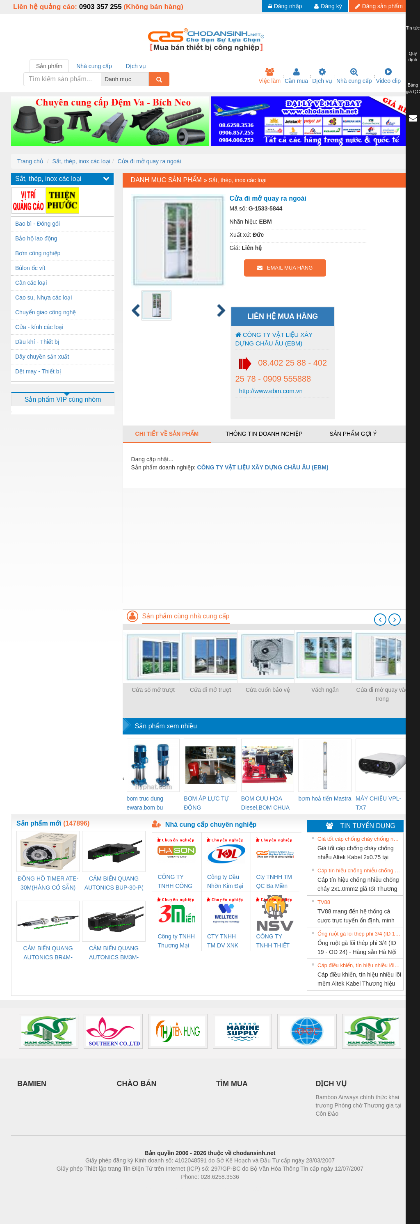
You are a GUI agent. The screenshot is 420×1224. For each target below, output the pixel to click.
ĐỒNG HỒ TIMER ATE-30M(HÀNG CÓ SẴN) (48, 883)
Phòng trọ (157, 1189)
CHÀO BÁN (137, 1084)
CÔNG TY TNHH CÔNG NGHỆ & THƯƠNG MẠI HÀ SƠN (176, 882)
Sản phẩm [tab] (49, 66)
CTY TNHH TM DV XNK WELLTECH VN (222, 941)
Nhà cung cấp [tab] (94, 66)
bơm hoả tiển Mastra (324, 798)
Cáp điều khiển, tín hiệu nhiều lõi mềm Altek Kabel (359, 965)
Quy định (413, 56)
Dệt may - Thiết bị (38, 371)
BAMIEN (31, 1084)
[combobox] (146, 79)
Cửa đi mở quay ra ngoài (149, 161)
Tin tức (413, 27)
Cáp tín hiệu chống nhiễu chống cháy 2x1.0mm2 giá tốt (359, 870)
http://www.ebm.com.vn (270, 390)
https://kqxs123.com (249, 1189)
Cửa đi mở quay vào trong (382, 694)
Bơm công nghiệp (37, 253)
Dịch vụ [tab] (136, 66)
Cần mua (296, 76)
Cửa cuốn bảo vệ (268, 689)
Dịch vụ (322, 76)
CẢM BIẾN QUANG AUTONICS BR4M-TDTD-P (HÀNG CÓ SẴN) (48, 953)
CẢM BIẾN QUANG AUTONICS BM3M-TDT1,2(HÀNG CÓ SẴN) (114, 953)
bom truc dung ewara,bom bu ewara (145, 803)
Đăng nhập (285, 6)
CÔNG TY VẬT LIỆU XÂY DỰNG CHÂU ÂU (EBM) (274, 339)
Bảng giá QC (413, 88)
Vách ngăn (325, 689)
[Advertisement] (266, 545)
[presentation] (380, 619)
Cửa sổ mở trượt (153, 689)
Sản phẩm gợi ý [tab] (353, 433)
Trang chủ (30, 161)
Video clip (388, 76)
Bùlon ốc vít (30, 268)
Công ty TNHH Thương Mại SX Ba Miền (176, 941)
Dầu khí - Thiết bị (37, 342)
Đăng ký (328, 6)
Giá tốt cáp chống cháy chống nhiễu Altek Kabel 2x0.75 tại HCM (359, 839)
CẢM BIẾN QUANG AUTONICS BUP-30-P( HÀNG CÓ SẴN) (114, 883)
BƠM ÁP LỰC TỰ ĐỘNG (206, 803)
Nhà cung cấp (354, 76)
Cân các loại (31, 282)
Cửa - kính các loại (39, 327)
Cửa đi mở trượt (210, 689)
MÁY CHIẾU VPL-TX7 (378, 803)
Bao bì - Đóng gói (37, 223)
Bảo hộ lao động (36, 238)
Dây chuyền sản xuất (42, 356)
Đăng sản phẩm (379, 6)
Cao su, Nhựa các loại (43, 297)
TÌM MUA (232, 1084)
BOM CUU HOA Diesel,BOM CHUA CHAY (265, 803)
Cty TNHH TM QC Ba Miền (274, 881)
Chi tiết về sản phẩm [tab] (167, 433)
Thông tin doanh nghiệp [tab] (264, 433)
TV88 (323, 902)
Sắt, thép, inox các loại (81, 161)
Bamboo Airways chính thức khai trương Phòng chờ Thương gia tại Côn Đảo (359, 1105)
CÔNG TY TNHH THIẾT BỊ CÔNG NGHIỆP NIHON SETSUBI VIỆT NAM (273, 941)
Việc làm (269, 76)
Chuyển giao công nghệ (45, 312)
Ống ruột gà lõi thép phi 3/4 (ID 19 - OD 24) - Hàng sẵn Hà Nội (359, 934)
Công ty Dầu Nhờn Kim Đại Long (225, 882)
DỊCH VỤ (331, 1084)
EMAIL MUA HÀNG (285, 268)
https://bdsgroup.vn (199, 1189)
